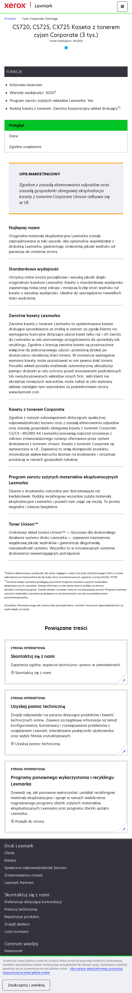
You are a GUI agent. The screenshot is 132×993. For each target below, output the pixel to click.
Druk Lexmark (18, 846)
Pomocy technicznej (20, 909)
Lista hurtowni (16, 931)
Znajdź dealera (17, 924)
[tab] (66, 125)
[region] (66, 974)
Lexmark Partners (19, 882)
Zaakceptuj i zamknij (26, 985)
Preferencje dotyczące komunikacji (33, 901)
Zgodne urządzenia (25, 146)
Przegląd (16, 125)
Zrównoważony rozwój (23, 875)
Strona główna (63, 6)
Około (9, 852)
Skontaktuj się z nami (26, 895)
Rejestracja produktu (21, 916)
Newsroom (13, 950)
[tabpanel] (66, 361)
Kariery (10, 860)
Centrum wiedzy (21, 944)
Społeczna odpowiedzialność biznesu (35, 867)
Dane (13, 136)
